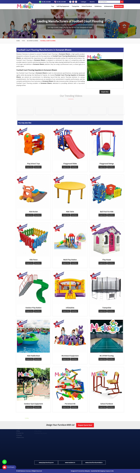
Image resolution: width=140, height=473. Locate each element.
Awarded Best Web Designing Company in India (102, 471)
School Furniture (87, 6)
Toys (52, 6)
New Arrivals (119, 6)
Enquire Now (29, 167)
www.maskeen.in (70, 462)
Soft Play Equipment (63, 6)
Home (18, 41)
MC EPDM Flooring (32, 41)
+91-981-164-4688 (45, 2)
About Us (92, 2)
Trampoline (75, 6)
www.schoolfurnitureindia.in (93, 462)
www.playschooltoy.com (46, 462)
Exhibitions (98, 6)
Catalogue (83, 2)
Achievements (108, 6)
